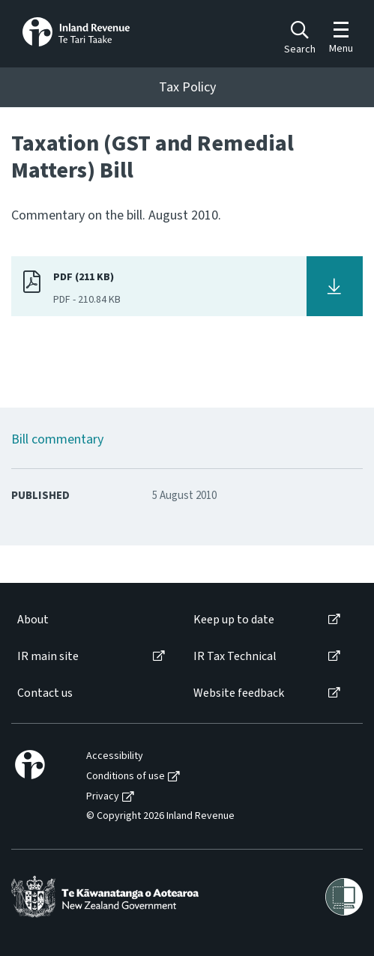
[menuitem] (90, 620)
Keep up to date (233, 620)
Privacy (102, 796)
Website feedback (238, 693)
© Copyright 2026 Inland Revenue (160, 816)
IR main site (48, 657)
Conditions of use (125, 776)
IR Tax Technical (235, 657)
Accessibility (114, 756)
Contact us (45, 693)
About (33, 620)
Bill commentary (57, 439)
